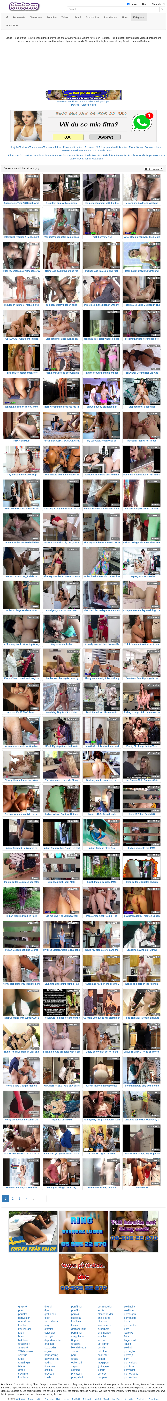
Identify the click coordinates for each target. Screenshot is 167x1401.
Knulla (142, 155)
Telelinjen (24, 147)
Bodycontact (106, 150)
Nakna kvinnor (37, 155)
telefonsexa (104, 1325)
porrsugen (130, 1314)
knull (21, 1332)
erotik (101, 1310)
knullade (23, 1377)
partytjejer (24, 1317)
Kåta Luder (13, 155)
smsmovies (104, 1332)
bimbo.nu (20, 1399)
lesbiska (76, 1317)
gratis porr (50, 1314)
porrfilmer (76, 1306)
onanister (103, 1355)
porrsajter (129, 1351)
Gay (144, 4)
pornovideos (131, 1373)
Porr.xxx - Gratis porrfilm (83, 104)
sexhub (128, 1347)
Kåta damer (98, 158)
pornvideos (130, 1362)
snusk (74, 1351)
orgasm (49, 1351)
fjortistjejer (104, 1366)
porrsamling (51, 1355)
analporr (49, 1343)
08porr (75, 1340)
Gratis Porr (97, 155)
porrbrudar (130, 1325)
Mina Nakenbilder (120, 147)
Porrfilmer (133, 155)
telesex (22, 1366)
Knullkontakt (78, 155)
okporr (101, 1358)
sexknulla (129, 1306)
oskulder (102, 1351)
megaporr (103, 1362)
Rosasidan (76, 150)
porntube (129, 1366)
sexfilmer (129, 1310)
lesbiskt (128, 1332)
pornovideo (130, 1377)
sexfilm (49, 1370)
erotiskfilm (24, 1343)
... (34, 1198)
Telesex (58, 147)
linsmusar (50, 1366)
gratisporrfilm (78, 1329)
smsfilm (102, 1336)
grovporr (49, 1373)
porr (20, 1310)
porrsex (102, 1373)
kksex (74, 1325)
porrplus (102, 1377)
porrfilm (75, 1310)
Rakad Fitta (109, 155)
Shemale (156, 4)
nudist (48, 1362)
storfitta (49, 1329)
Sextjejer (65, 150)
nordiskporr (24, 1321)
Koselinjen (78, 147)
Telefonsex (48, 147)
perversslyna (52, 1358)
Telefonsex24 (91, 147)
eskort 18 (76, 1362)
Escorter (67, 155)
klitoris (101, 1370)
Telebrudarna (36, 147)
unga (47, 1325)
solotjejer (50, 1332)
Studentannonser (53, 155)
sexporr (102, 1340)
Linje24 (15, 147)
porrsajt (128, 1355)
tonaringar (24, 1362)
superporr (103, 1329)
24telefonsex (25, 1351)
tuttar (21, 1358)
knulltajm (76, 1321)
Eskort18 (94, 150)
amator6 (23, 1347)
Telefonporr (104, 147)
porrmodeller (105, 1306)
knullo (127, 1343)
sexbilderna (51, 1321)
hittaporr (102, 1321)
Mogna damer (84, 158)
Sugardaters (152, 155)
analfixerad (104, 1317)
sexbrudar (50, 1347)
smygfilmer (77, 1336)
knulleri (22, 1325)
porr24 (75, 1314)
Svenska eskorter (153, 147)
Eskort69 (24, 155)
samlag (75, 1370)
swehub (22, 1355)
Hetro (134, 4)
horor (127, 1321)
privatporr (76, 1373)
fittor (47, 1317)
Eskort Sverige (136, 147)
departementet (53, 1340)
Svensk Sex (121, 155)
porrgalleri (130, 1317)
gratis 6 (22, 1306)
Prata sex (68, 147)
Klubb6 (85, 150)
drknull (48, 1306)
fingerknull (130, 1340)
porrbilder (129, 1370)
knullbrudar (24, 1329)
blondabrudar (105, 1314)
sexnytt (49, 1336)
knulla (48, 1377)
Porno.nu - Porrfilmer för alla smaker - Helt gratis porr (83, 101)
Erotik (88, 155)
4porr (48, 1310)
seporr (75, 1366)
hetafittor (23, 1340)
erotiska (75, 1343)
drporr (21, 1370)
